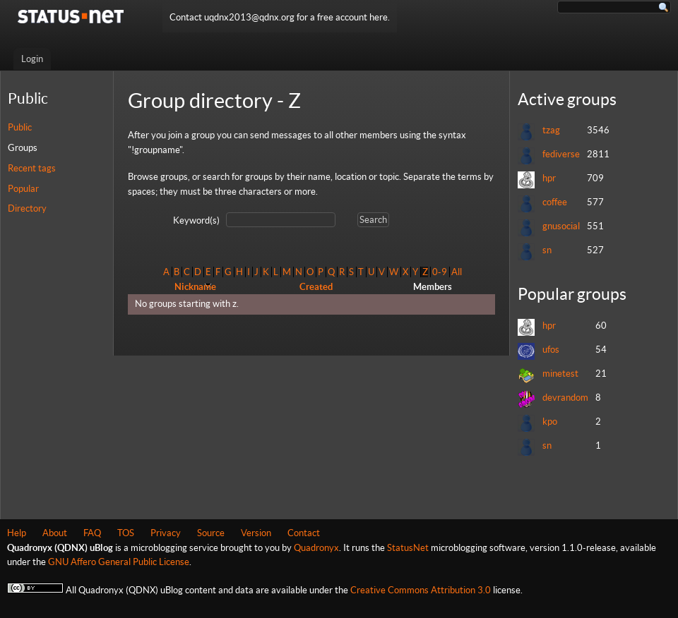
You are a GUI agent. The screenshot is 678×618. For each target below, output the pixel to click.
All (456, 272)
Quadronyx (316, 548)
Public (20, 127)
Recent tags (32, 168)
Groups (22, 148)
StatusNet (408, 548)
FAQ (92, 533)
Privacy (165, 533)
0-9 (439, 272)
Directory (27, 208)
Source (211, 533)
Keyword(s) (196, 220)
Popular (23, 188)
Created (316, 286)
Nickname (195, 286)
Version (256, 533)
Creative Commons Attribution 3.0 (420, 590)
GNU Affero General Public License (118, 562)
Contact (303, 533)
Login (32, 59)
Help (16, 533)
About (54, 533)
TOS (125, 533)
